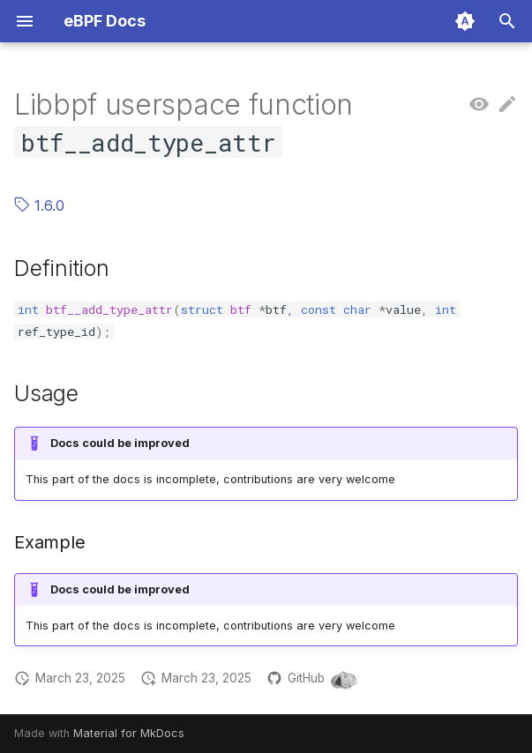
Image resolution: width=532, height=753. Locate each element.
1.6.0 (39, 205)
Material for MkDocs (128, 733)
